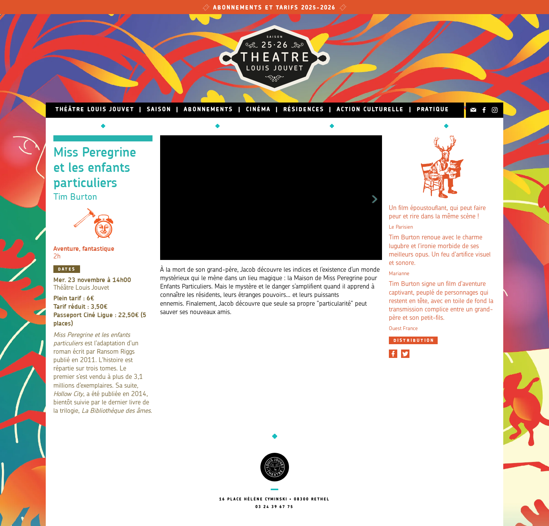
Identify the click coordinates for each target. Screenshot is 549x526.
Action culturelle (370, 110)
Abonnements (208, 110)
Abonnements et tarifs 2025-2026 (274, 8)
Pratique (433, 110)
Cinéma (258, 110)
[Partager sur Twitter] (405, 354)
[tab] (413, 340)
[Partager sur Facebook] (393, 354)
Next (375, 198)
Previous (167, 198)
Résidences (303, 110)
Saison (159, 110)
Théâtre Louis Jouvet (94, 110)
